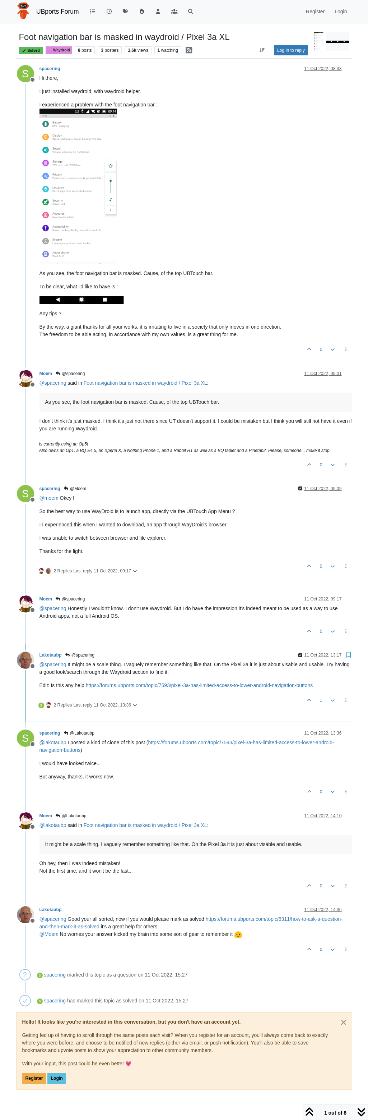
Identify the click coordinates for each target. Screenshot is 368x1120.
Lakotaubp (50, 655)
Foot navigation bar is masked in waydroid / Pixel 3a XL (145, 383)
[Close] (343, 1022)
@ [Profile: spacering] (52, 383)
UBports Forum (57, 11)
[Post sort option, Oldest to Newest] (262, 50)
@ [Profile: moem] (49, 498)
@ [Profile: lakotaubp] (52, 742)
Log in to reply (291, 50)
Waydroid (58, 50)
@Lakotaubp (78, 733)
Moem (45, 373)
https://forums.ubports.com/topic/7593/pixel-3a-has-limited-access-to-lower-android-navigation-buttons (199, 685)
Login (56, 1078)
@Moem (74, 488)
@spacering (70, 373)
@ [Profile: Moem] (49, 934)
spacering (49, 68)
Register (34, 1078)
